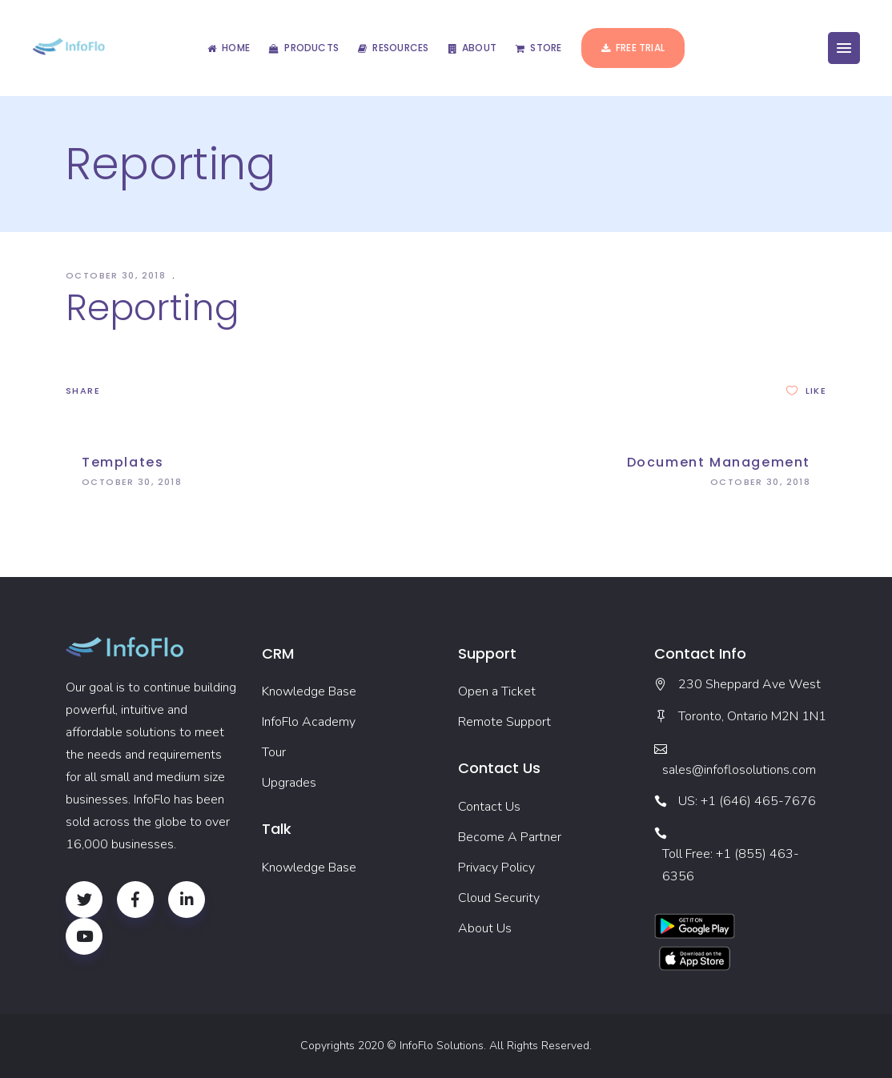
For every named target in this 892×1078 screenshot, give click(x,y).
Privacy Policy (496, 867)
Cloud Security (499, 898)
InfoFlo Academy (309, 722)
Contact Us (489, 807)
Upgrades (289, 782)
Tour (274, 752)
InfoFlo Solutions (442, 1045)
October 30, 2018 (117, 275)
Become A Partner (509, 837)
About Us (485, 928)
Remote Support (504, 722)
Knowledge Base (309, 691)
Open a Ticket (497, 691)
